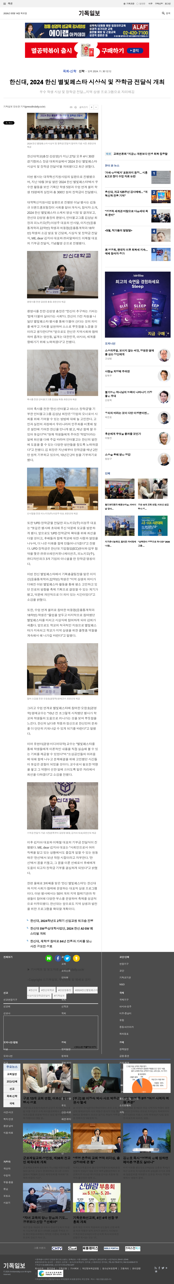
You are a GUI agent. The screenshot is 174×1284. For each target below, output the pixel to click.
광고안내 (51, 1268)
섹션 (8, 3)
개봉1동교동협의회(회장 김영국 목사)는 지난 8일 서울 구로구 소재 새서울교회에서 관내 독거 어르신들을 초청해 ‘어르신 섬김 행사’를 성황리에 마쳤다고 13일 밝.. (46, 1113)
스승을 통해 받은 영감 (117, 455)
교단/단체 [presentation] (11, 1081)
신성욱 (108, 400)
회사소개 (39, 1268)
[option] (121, 495)
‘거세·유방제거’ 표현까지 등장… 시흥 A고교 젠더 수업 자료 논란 (126, 174)
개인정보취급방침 (90, 1268)
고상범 (108, 358)
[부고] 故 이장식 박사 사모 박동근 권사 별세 (96, 1100)
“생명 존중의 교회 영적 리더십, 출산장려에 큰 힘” (96, 1160)
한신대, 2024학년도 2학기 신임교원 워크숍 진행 (61, 921)
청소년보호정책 (109, 1268)
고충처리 (124, 1268)
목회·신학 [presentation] (12, 1096)
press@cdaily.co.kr (35, 106)
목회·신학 (69, 71)
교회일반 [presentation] (12, 1074)
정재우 (108, 375)
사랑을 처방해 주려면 (117, 371)
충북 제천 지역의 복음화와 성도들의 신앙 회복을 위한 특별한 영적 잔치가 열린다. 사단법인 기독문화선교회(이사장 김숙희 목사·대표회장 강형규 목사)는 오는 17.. (96, 1232)
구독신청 (159, 3)
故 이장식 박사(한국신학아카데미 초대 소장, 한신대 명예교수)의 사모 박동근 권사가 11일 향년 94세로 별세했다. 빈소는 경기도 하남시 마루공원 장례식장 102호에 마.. (96, 1113)
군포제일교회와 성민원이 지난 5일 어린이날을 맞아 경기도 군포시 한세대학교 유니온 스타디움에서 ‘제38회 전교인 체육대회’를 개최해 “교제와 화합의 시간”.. (46, 1172)
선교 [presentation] (12, 1089)
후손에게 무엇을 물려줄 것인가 (123, 434)
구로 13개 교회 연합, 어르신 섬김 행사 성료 (46, 1100)
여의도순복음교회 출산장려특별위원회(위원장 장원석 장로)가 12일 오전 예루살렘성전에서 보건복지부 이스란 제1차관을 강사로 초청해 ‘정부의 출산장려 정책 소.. (96, 1172)
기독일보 (60, 995)
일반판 (142, 3)
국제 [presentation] (12, 1103)
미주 (150, 3)
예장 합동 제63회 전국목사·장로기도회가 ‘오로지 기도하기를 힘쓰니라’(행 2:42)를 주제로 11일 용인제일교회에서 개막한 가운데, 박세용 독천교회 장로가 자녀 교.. (46, 1232)
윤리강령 (136, 1268)
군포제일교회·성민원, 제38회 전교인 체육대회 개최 (46, 1160)
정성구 (108, 458)
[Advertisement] (138, 126)
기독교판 (130, 3)
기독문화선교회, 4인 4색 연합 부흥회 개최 (95, 1220)
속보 (108, 154)
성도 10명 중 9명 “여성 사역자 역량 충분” (146, 1100)
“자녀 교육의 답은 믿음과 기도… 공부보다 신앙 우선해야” (45, 1220)
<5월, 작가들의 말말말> (118, 230)
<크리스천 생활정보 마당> (85, 1047)
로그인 (168, 3)
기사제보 (74, 1268)
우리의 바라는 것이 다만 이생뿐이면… (127, 413)
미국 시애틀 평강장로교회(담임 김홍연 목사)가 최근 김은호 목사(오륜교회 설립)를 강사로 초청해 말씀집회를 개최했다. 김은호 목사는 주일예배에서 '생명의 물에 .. (146, 1172)
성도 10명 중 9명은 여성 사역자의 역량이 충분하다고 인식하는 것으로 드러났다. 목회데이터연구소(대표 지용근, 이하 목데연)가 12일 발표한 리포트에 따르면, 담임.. (146, 1113)
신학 (81, 71)
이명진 (108, 438)
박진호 (108, 417)
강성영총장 (65, 990)
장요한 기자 (19, 106)
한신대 (33, 990)
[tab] (11, 1074)
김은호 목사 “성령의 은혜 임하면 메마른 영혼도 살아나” (145, 1160)
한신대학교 (48, 990)
